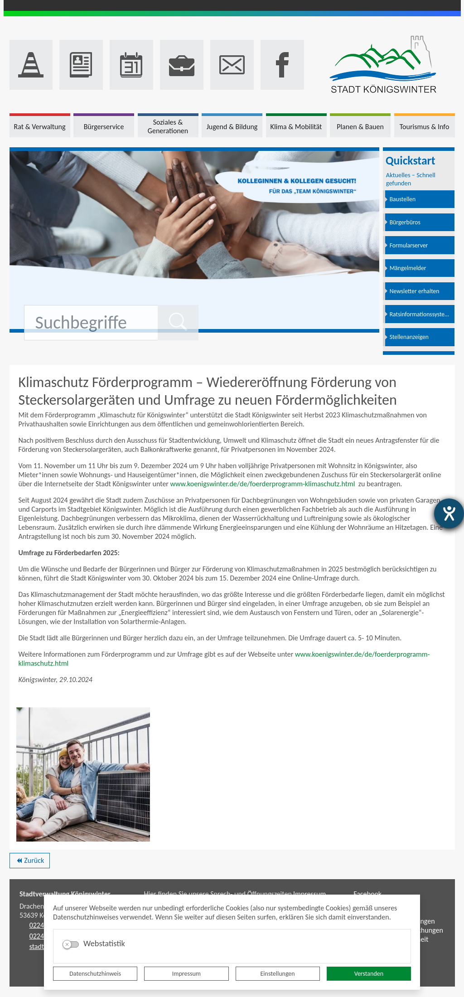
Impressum (186, 974)
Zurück (29, 862)
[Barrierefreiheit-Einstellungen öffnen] (449, 513)
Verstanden (368, 974)
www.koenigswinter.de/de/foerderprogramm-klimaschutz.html (263, 483)
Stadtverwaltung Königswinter (65, 894)
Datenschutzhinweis (95, 974)
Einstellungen (278, 974)
